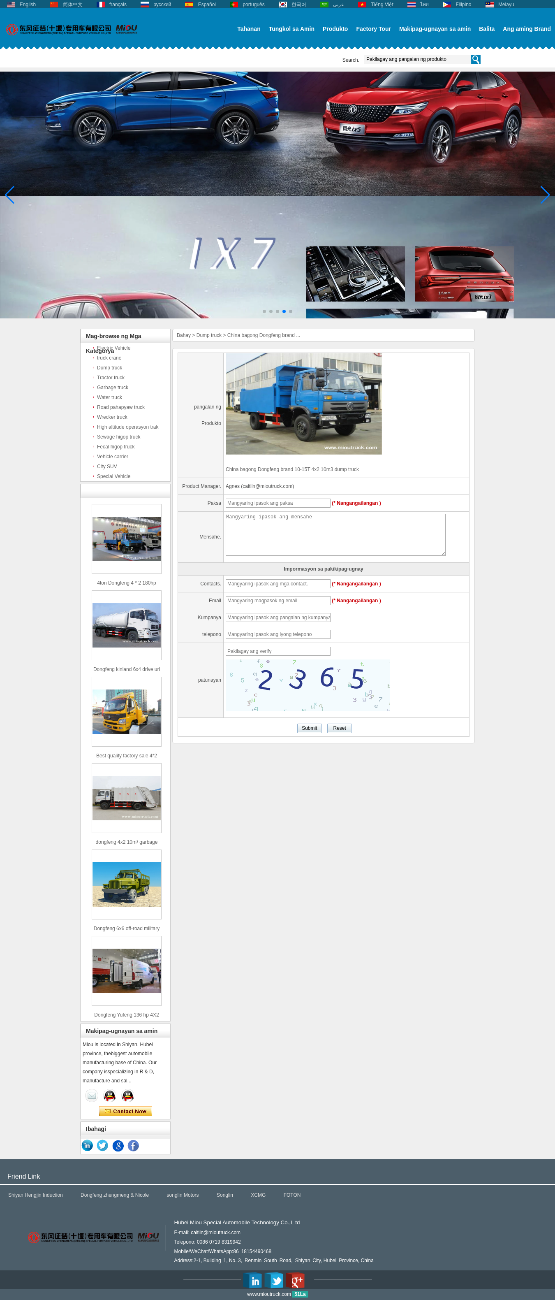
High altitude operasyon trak (127, 427)
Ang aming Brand (527, 29)
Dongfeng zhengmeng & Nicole (115, 1195)
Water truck (109, 397)
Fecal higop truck (115, 447)
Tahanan (249, 29)
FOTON (292, 1195)
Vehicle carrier (112, 457)
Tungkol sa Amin (291, 29)
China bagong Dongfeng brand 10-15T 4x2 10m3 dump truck (292, 469)
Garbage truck (112, 387)
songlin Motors (183, 1195)
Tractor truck (111, 378)
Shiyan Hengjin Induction (35, 1195)
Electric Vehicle (113, 348)
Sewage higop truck (118, 437)
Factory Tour (373, 29)
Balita (487, 29)
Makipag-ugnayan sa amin (435, 29)
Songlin (225, 1195)
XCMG (258, 1195)
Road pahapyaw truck (121, 407)
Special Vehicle (113, 476)
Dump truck (109, 368)
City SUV (107, 466)
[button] (264, 311)
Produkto (335, 29)
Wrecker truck (112, 417)
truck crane (109, 358)
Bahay (184, 335)
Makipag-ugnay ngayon (125, 1111)
